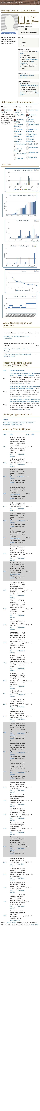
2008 (4, 694)
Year (5, 370)
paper (29, 383)
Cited (33, 434)
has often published (32, 59)
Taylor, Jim (32, 144)
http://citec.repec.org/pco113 (29, 85)
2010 (4, 521)
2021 (4, 447)
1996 (4, 915)
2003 (4, 887)
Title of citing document (18, 370)
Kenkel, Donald (34, 124)
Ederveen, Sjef (33, 152)
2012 (4, 507)
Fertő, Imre (20, 158)
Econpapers (19, 383)
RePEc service (11, 922)
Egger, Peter (33, 157)
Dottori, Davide (21, 154)
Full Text (15, 454)
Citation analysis (15, 494)
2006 (4, 463)
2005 (4, 704)
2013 (4, 680)
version (12, 482)
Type (28, 434)
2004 (4, 477)
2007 (4, 608)
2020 (4, 874)
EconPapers (24, 75)
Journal (6, 419)
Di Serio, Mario (21, 144)
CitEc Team (34, 924)
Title (12, 434)
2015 (4, 553)
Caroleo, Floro (33, 110)
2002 (4, 814)
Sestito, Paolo (33, 147)
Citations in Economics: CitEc (12, 2)
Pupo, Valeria (21, 115)
